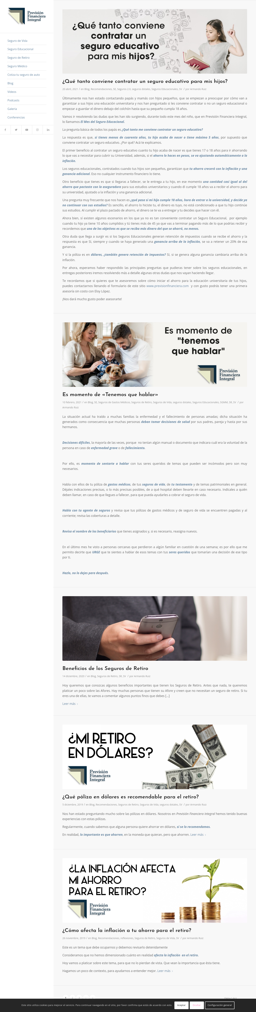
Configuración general (220, 1005)
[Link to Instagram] (37, 129)
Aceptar (181, 1005)
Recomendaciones (101, 89)
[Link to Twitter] (16, 129)
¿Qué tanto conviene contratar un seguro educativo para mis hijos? (145, 81)
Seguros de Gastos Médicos (114, 402)
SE (114, 89)
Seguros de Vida (162, 402)
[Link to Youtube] (26, 129)
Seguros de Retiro (141, 402)
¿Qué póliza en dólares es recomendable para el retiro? (130, 797)
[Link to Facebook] (5, 129)
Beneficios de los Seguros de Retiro (105, 668)
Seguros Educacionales (164, 89)
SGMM (224, 402)
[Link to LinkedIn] (48, 129)
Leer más (70, 704)
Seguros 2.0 (124, 89)
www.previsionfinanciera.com (167, 286)
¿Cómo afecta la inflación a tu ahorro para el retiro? (126, 930)
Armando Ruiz (198, 89)
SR (230, 402)
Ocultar (197, 1005)
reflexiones (127, 938)
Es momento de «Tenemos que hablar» (110, 395)
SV (180, 89)
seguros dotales (141, 89)
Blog (87, 89)
